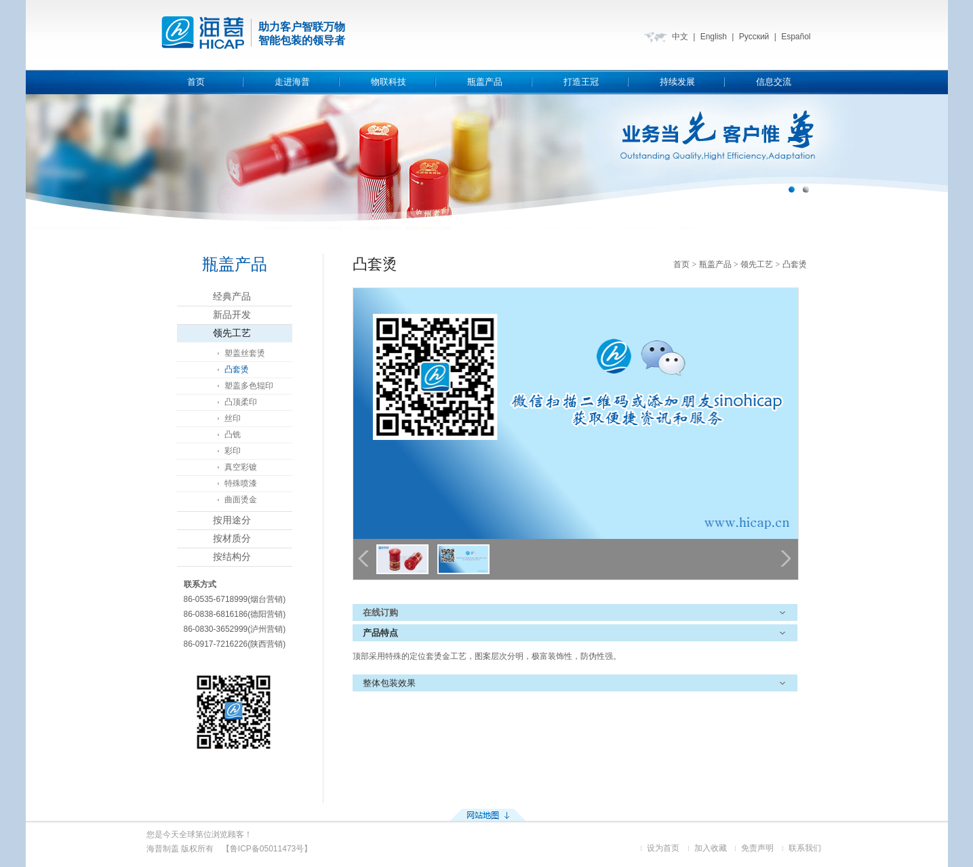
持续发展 (677, 82)
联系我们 (805, 848)
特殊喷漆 (240, 483)
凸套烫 (236, 369)
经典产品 (232, 296)
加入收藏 (710, 848)
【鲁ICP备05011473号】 (267, 848)
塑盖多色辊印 (248, 385)
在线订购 (380, 612)
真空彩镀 (240, 467)
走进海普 (292, 82)
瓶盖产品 (484, 82)
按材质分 (232, 538)
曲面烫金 (240, 499)
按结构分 (232, 557)
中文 (680, 36)
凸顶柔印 (240, 402)
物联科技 (388, 82)
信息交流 (773, 82)
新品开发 (232, 315)
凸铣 (232, 434)
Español (795, 36)
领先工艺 (232, 333)
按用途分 (232, 520)
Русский (754, 36)
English (713, 36)
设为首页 (663, 848)
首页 (196, 82)
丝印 (232, 418)
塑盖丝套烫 (244, 353)
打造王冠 (581, 82)
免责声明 (757, 848)
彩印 (232, 451)
